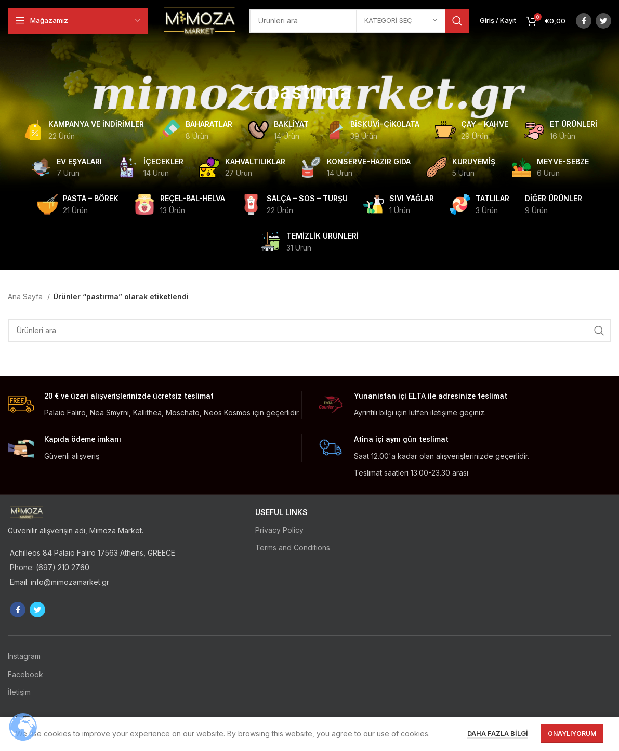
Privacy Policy (279, 529)
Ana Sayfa (26, 296)
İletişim (19, 692)
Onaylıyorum (572, 733)
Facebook (25, 674)
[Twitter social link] (603, 21)
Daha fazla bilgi (497, 733)
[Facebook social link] (583, 21)
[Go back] (255, 93)
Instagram (24, 656)
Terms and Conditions (292, 547)
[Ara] (309, 330)
